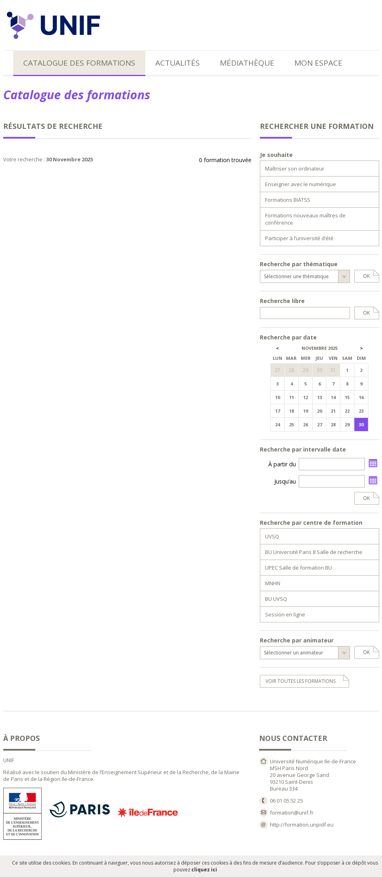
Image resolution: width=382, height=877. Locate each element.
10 (277, 397)
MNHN (272, 583)
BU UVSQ (276, 598)
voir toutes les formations (300, 681)
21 (333, 411)
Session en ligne (285, 614)
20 (319, 411)
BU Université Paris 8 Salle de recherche (313, 552)
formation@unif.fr (292, 812)
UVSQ (272, 536)
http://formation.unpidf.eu (302, 824)
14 (333, 397)
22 (347, 411)
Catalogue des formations (79, 63)
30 (361, 424)
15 (347, 397)
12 (305, 397)
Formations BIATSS (287, 199)
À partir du (282, 464)
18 (291, 411)
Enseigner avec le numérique (300, 184)
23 (361, 411)
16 (361, 397)
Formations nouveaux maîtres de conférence (305, 219)
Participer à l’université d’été (299, 238)
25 (291, 424)
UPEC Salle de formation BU (298, 567)
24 (277, 424)
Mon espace (318, 63)
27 (319, 424)
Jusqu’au (285, 481)
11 (291, 397)
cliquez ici (204, 869)
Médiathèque (247, 63)
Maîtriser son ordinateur (294, 168)
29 (347, 424)
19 (305, 411)
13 (319, 397)
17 (277, 411)
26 (305, 424)
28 (333, 424)
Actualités (177, 63)
